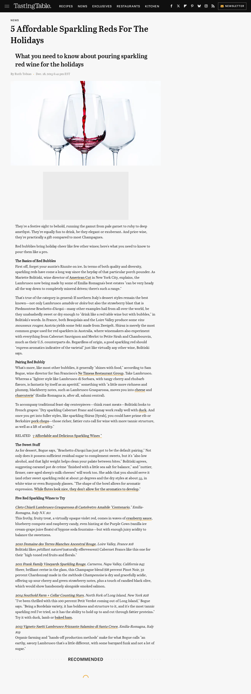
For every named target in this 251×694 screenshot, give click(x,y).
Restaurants (128, 6)
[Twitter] (178, 6)
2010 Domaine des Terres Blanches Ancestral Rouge (55, 543)
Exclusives (102, 6)
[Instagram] (206, 6)
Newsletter (232, 6)
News (82, 6)
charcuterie (24, 395)
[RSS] (213, 6)
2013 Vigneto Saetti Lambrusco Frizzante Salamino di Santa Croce (66, 626)
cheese (140, 389)
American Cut (80, 277)
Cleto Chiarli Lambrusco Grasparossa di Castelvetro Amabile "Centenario (72, 507)
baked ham (63, 617)
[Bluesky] (199, 6)
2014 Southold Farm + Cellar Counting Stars (49, 595)
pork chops (40, 420)
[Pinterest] (192, 6)
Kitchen (152, 6)
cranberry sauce (139, 518)
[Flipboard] (185, 6)
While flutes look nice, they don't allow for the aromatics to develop (86, 488)
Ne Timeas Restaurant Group (100, 373)
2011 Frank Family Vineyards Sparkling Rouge (50, 563)
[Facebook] (171, 6)
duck (142, 409)
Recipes (66, 6)
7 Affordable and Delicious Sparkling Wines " (67, 435)
